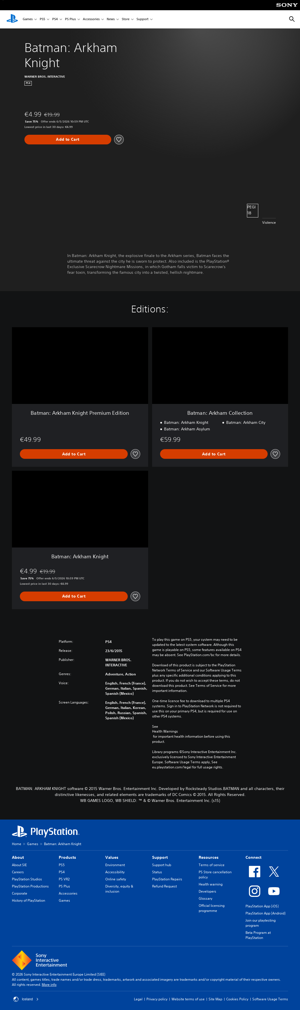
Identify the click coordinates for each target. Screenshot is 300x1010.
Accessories (91, 19)
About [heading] (18, 857)
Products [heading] (67, 857)
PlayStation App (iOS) (262, 906)
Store (125, 19)
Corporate (19, 893)
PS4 (55, 19)
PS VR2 (64, 879)
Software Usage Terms (270, 999)
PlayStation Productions (30, 886)
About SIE (19, 864)
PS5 (42, 19)
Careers (18, 872)
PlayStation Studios (27, 879)
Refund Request (164, 886)
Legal (138, 999)
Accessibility (115, 872)
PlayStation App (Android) (266, 913)
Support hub (161, 864)
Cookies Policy (237, 999)
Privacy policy (156, 999)
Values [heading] (111, 857)
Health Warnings (165, 731)
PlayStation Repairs (167, 879)
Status (157, 872)
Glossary (205, 898)
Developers (207, 891)
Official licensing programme (212, 908)
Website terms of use (188, 999)
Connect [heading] (253, 857)
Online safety (115, 879)
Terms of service (212, 864)
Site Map (215, 999)
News (111, 19)
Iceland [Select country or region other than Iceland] (26, 999)
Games (28, 19)
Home (16, 843)
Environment (115, 864)
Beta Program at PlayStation (258, 935)
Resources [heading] (209, 857)
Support (142, 19)
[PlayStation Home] (12, 19)
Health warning (211, 884)
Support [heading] (160, 857)
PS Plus (70, 19)
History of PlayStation (28, 900)
